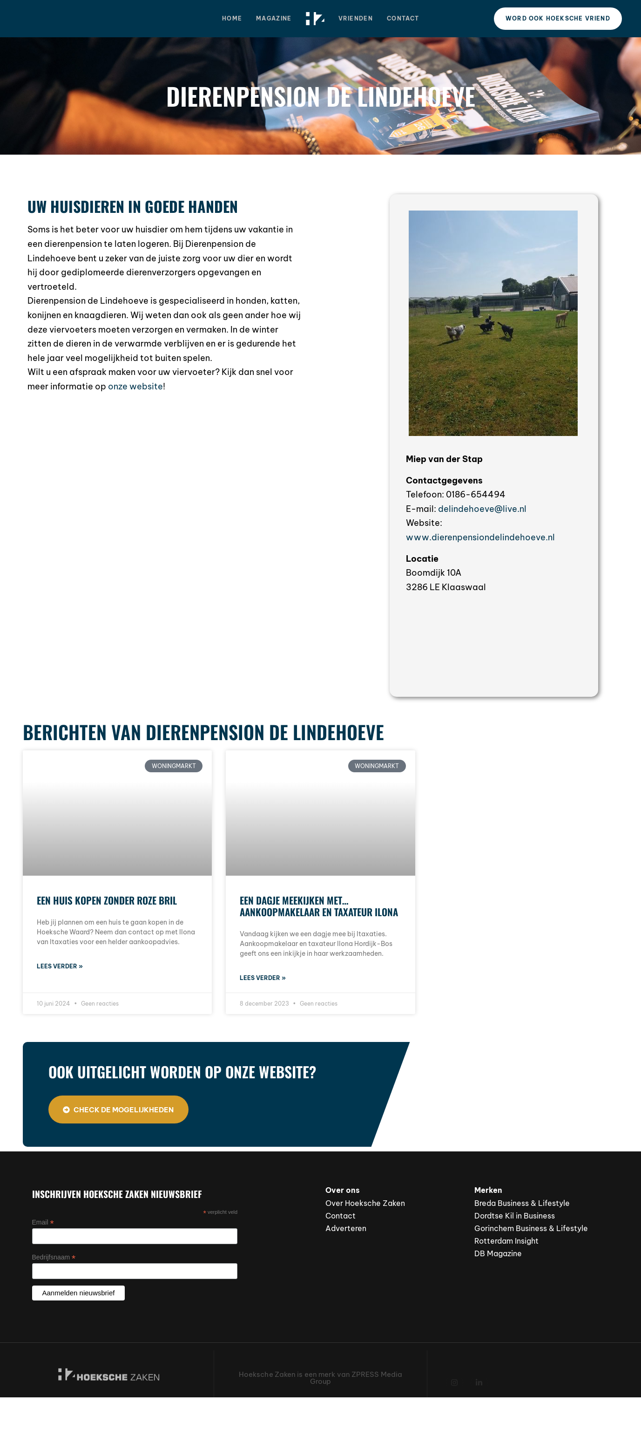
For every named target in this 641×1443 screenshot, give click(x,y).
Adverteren (345, 1228)
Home (232, 18)
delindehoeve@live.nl (482, 509)
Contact (403, 18)
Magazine (273, 18)
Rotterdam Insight (506, 1241)
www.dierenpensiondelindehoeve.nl (480, 537)
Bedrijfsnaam (54, 1257)
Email (43, 1222)
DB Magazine (498, 1253)
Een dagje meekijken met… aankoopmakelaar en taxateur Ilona (319, 906)
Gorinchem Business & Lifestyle (531, 1228)
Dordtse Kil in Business (514, 1215)
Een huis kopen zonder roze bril (107, 900)
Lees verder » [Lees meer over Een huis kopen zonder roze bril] (60, 966)
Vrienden (355, 18)
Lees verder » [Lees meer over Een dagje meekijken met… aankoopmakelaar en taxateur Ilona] (263, 977)
